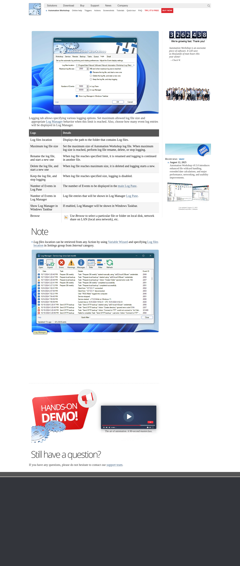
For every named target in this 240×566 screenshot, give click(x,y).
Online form (181, 489)
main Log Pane (127, 186)
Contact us (181, 485)
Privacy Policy (182, 492)
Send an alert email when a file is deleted (107, 545)
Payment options (152, 496)
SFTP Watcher (123, 496)
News (108, 5)
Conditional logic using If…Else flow (185, 534)
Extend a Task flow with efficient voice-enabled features (58, 534)
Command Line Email (66, 492)
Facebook (99, 555)
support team (114, 464)
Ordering (149, 480)
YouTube (89, 555)
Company (123, 5)
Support (95, 5)
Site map (36, 492)
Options (95, 474)
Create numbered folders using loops (185, 538)
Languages (37, 489)
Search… (208, 5)
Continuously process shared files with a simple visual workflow (118, 534)
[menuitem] (52, 5)
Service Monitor (123, 514)
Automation (95, 480)
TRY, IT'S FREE (152, 10)
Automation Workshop (58, 10)
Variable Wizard (118, 242)
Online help (77, 10)
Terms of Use (38, 485)
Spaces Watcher (123, 511)
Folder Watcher (123, 489)
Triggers (88, 10)
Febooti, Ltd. (35, 9)
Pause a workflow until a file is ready (49, 541)
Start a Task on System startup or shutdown (52, 538)
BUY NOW (167, 10)
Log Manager (54, 121)
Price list (148, 500)
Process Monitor (123, 518)
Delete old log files (177, 541)
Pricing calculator (152, 492)
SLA (178, 496)
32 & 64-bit (61, 500)
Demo (91, 514)
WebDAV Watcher (124, 500)
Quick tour (131, 10)
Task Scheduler (123, 485)
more (181, 159)
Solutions (52, 5)
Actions (97, 10)
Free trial (60, 485)
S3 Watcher (121, 503)
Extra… (119, 522)
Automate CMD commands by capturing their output (112, 541)
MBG (146, 503)
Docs (85, 474)
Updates (60, 496)
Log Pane (132, 196)
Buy (82, 5)
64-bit (59, 503)
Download (68, 5)
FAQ (140, 10)
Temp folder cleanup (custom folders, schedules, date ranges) (117, 538)
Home (35, 480)
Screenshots (108, 10)
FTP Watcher (122, 492)
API (90, 503)
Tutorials (120, 10)
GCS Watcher (122, 507)
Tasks (91, 500)
